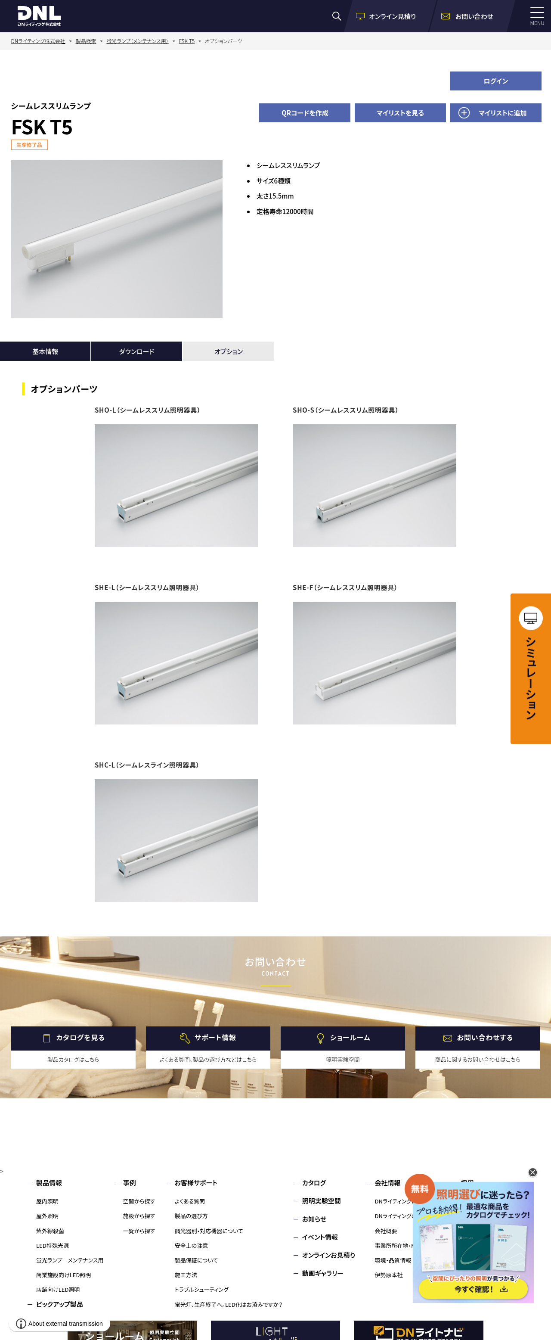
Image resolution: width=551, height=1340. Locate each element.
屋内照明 (47, 1201)
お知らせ (314, 1218)
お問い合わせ (480, 1200)
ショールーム (350, 1037)
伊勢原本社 (389, 1275)
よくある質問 (190, 1201)
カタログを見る (80, 1037)
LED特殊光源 (52, 1245)
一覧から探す (139, 1231)
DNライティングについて (404, 1201)
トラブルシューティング (202, 1289)
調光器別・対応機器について (209, 1231)
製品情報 (49, 1182)
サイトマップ (478, 1254)
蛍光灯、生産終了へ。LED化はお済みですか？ (229, 1304)
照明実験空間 (321, 1200)
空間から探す (139, 1201)
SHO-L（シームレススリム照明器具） (148, 409)
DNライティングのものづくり (408, 1216)
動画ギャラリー (323, 1273)
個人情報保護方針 (487, 1236)
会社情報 (388, 1182)
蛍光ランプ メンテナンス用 (69, 1260)
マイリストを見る (400, 112)
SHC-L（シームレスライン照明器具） (147, 764)
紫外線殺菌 (50, 1231)
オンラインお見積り (329, 1254)
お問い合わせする (485, 1037)
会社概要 (386, 1231)
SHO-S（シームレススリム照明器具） (346, 409)
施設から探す (139, 1216)
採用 (467, 1182)
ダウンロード (137, 351)
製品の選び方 (191, 1216)
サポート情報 (215, 1037)
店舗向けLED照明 (58, 1289)
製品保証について (196, 1260)
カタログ (314, 1182)
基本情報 (45, 351)
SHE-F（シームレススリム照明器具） (345, 587)
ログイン (495, 80)
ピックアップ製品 (59, 1304)
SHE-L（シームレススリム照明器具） (147, 587)
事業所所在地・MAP (399, 1245)
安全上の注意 (191, 1245)
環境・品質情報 (393, 1260)
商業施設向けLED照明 (63, 1275)
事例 (129, 1182)
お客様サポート (196, 1182)
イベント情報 (320, 1236)
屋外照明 (47, 1216)
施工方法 (186, 1275)
